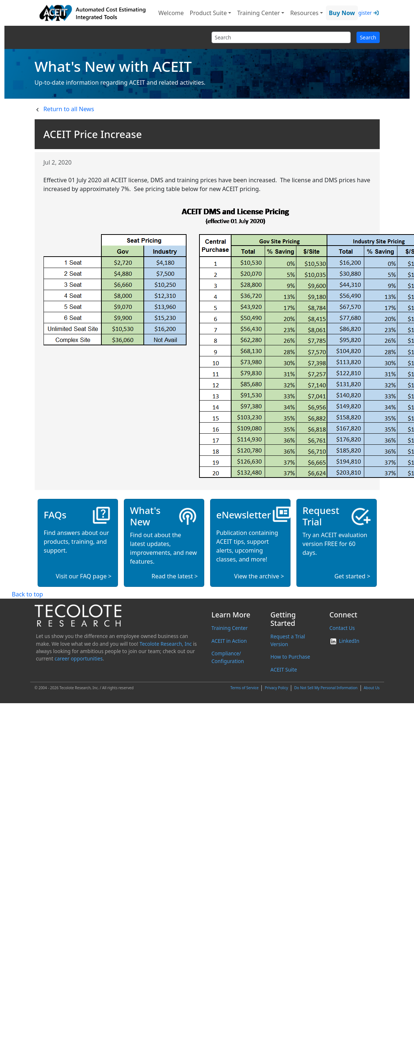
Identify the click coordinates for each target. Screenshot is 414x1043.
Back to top (27, 594)
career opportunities (79, 658)
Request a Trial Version (287, 640)
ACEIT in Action (229, 640)
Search (368, 37)
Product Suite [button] (208, 13)
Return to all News (69, 109)
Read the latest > (175, 576)
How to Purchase (290, 656)
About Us (371, 687)
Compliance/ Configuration (228, 657)
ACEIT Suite (283, 669)
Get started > (352, 576)
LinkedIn (344, 640)
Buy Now (342, 13)
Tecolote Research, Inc (166, 643)
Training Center (230, 627)
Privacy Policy (276, 687)
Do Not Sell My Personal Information (326, 687)
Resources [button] (304, 13)
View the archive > (259, 576)
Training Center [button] (258, 13)
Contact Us (342, 627)
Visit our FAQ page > (83, 576)
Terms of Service (244, 687)
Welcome (171, 13)
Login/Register (354, 12)
